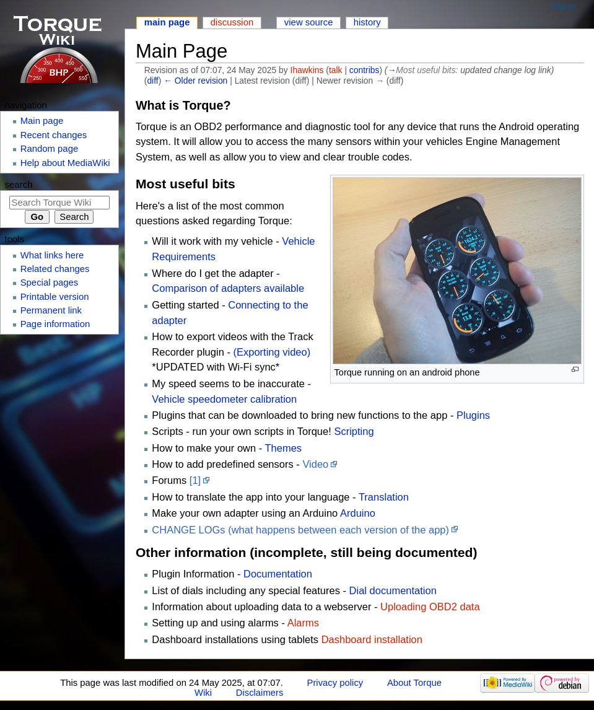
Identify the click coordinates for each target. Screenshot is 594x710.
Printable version (54, 297)
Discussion (232, 22)
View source (308, 22)
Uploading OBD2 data (430, 606)
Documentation (277, 573)
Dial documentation (393, 590)
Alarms (303, 622)
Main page (167, 22)
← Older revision (195, 80)
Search (19, 184)
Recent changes (53, 135)
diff (152, 80)
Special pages (49, 282)
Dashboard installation (371, 639)
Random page (49, 149)
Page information (55, 324)
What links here (52, 255)
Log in (565, 6)
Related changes (55, 269)
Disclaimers (260, 693)
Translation (384, 496)
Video (315, 464)
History (367, 22)
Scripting (353, 431)
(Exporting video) (271, 351)
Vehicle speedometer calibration (224, 399)
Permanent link (51, 310)
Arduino (357, 513)
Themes (283, 448)
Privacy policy (335, 683)
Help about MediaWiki (65, 163)
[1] (195, 480)
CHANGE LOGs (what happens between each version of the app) (300, 529)
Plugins (473, 415)
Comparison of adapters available (228, 288)
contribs (364, 70)
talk (336, 70)
